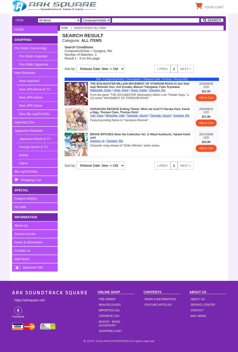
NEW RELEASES (110, 304)
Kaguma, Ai (97, 141)
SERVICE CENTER (203, 304)
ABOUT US (198, 299)
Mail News (22, 259)
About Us (21, 225)
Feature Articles (25, 198)
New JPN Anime (31, 97)
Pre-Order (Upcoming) (30, 48)
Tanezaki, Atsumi (137, 115)
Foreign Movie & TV (33, 147)
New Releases (24, 73)
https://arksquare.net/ (29, 300)
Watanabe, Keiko (100, 90)
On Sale (20, 207)
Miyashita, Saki (115, 115)
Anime (23, 155)
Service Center (25, 234)
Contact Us (22, 250)
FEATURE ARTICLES (158, 304)
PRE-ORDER (107, 299)
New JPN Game (30, 105)
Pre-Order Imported (33, 56)
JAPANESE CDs (109, 316)
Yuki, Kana (96, 115)
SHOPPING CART (110, 331)
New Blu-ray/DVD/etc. (35, 114)
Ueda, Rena (121, 90)
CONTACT (197, 310)
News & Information (28, 242)
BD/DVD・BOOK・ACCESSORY (111, 323)
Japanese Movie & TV (35, 139)
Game (23, 163)
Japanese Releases (28, 131)
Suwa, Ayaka (139, 90)
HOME (55, 6)
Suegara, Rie (157, 90)
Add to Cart (206, 97)
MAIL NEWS (198, 316)
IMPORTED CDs (109, 310)
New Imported (29, 81)
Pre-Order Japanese (34, 64)
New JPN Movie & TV (34, 89)
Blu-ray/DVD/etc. (26, 171)
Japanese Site (32, 267)
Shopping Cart (30, 180)
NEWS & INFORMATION (160, 299)
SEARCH (214, 20)
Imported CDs (24, 122)
